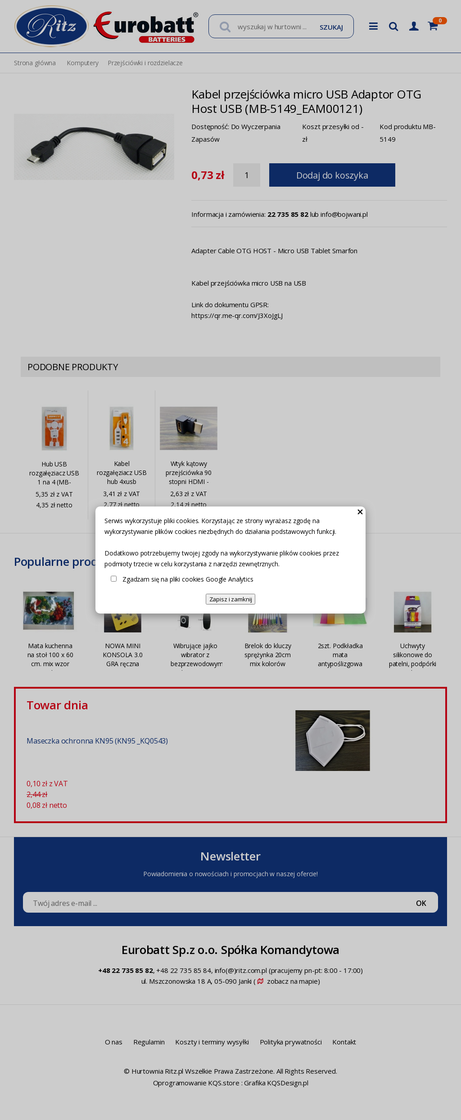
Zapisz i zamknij (230, 599)
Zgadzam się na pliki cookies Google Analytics (187, 579)
